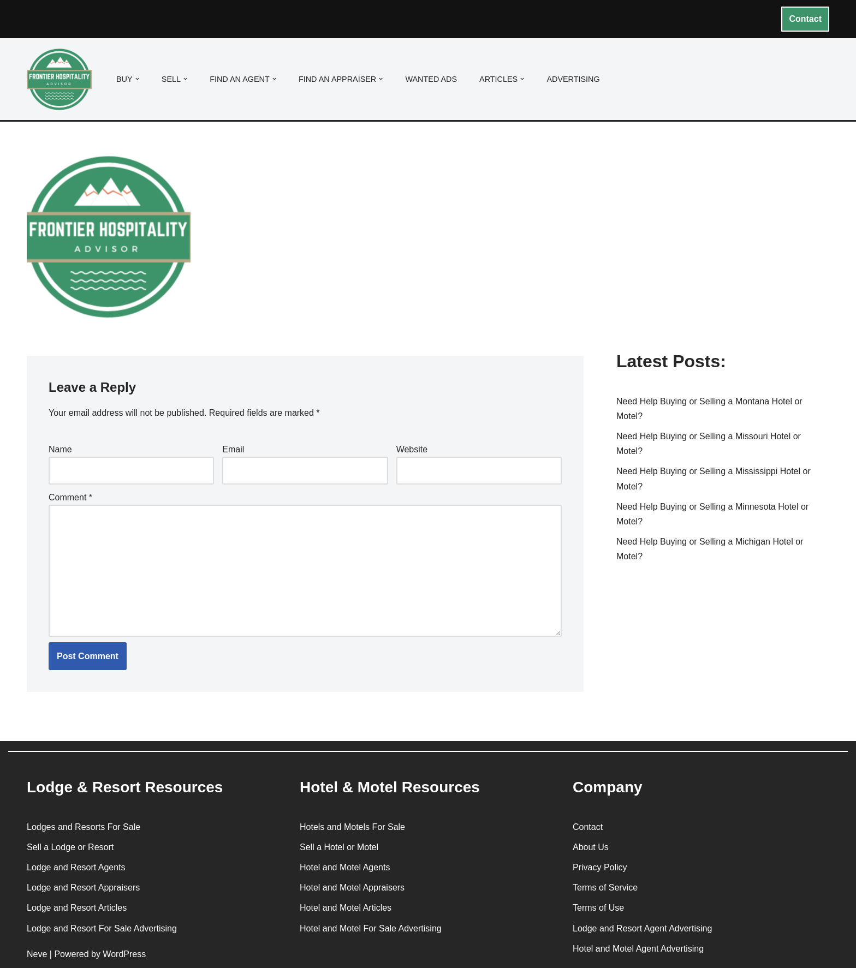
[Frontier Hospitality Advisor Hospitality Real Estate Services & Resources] (62, 79)
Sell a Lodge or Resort (70, 847)
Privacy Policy (600, 867)
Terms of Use (598, 907)
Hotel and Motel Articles (345, 907)
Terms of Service (605, 887)
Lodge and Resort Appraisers (83, 887)
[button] (137, 79)
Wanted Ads (431, 79)
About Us (591, 847)
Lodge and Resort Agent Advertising (642, 928)
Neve (37, 954)
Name (60, 449)
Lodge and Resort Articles (77, 907)
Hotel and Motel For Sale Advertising (371, 928)
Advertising (572, 79)
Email (233, 449)
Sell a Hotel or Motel (339, 847)
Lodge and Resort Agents (76, 867)
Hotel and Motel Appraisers (352, 887)
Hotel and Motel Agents (345, 867)
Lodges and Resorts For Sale (83, 827)
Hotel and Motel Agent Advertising (638, 948)
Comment (70, 497)
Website (412, 449)
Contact (805, 18)
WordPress (124, 954)
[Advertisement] (722, 252)
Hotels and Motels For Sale (352, 827)
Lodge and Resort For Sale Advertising (102, 928)
